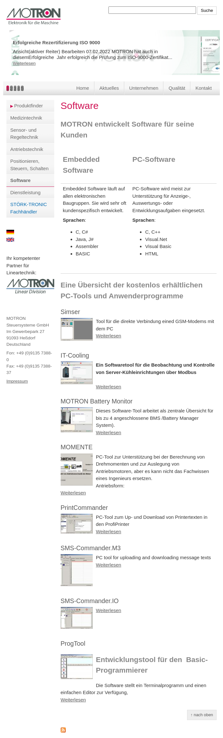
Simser (70, 311)
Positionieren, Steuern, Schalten (29, 164)
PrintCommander (84, 507)
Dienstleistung (25, 192)
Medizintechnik (26, 117)
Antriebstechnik (26, 149)
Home (82, 88)
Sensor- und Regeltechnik (24, 133)
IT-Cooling (75, 355)
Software (20, 180)
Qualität (176, 88)
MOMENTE (77, 447)
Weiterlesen (24, 63)
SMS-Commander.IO (90, 600)
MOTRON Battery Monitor (97, 401)
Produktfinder (28, 105)
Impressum (17, 381)
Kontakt (203, 88)
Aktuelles (109, 88)
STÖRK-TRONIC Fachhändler (28, 208)
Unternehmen (144, 88)
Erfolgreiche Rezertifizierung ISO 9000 (56, 42)
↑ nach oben (202, 714)
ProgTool (73, 643)
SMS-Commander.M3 (91, 547)
